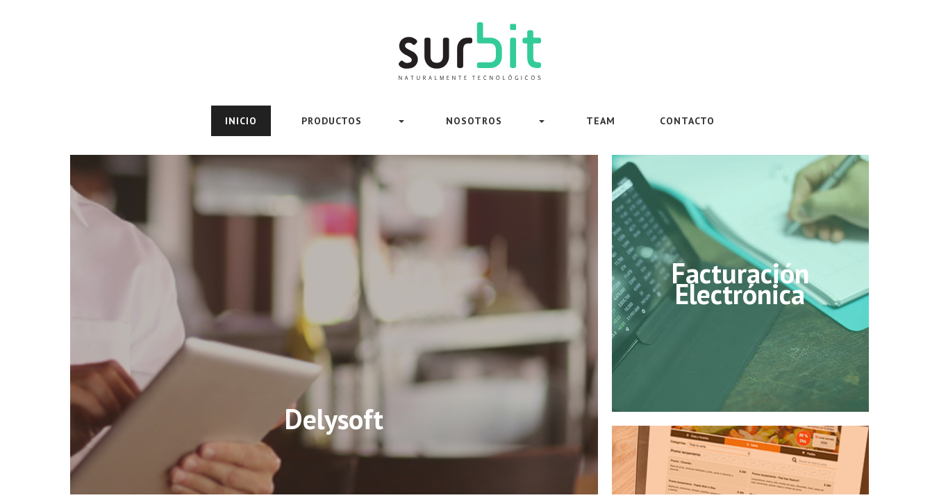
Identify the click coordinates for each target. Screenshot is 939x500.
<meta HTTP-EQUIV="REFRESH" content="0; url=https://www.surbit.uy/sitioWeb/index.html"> (469, 250)
